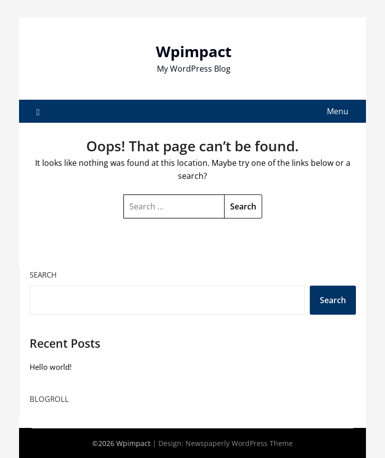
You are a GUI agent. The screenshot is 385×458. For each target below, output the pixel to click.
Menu (337, 111)
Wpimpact (194, 51)
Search (43, 275)
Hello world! (51, 367)
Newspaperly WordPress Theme (239, 443)
